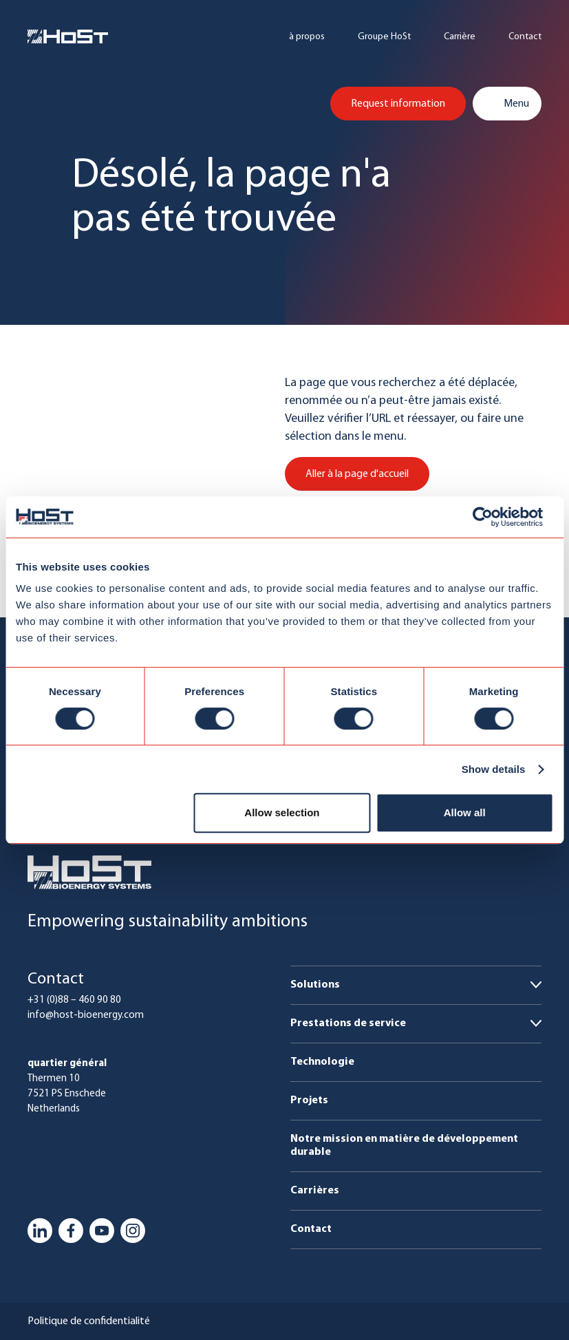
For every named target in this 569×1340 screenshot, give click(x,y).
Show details (494, 769)
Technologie (322, 1061)
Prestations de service (348, 1023)
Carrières (314, 1190)
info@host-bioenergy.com (86, 1015)
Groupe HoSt (384, 37)
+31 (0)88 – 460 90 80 (74, 1000)
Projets (309, 1100)
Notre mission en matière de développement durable (404, 1146)
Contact (524, 37)
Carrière (459, 37)
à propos (307, 37)
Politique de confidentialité (89, 1321)
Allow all (465, 812)
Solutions (315, 984)
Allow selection (281, 812)
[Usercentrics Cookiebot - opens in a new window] (493, 517)
